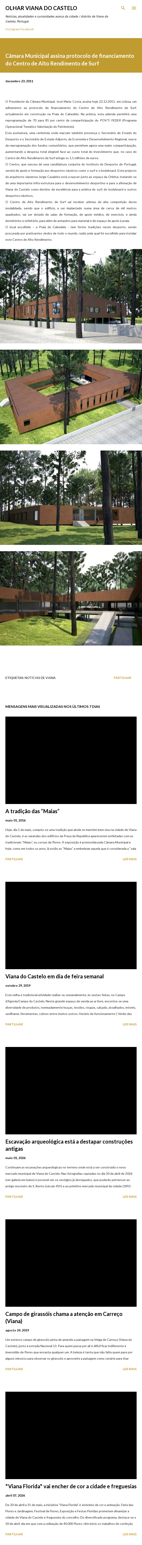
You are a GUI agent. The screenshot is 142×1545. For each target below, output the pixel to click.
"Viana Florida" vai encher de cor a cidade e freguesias (71, 1486)
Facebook (27, 29)
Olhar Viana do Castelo (41, 8)
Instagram (12, 29)
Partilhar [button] (122, 678)
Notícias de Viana (40, 678)
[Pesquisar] (123, 8)
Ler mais (130, 859)
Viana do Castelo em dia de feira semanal (54, 976)
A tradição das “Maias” (32, 811)
